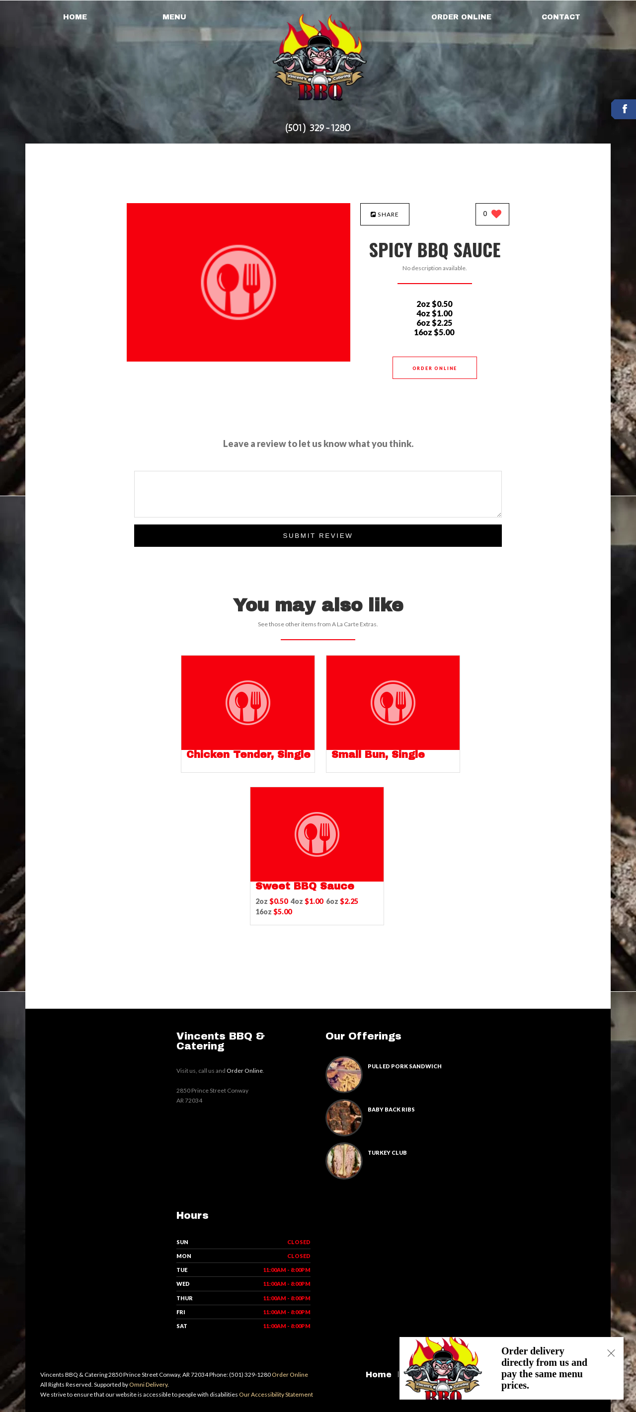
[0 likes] (492, 215)
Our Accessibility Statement (275, 1394)
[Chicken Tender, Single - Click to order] (248, 747)
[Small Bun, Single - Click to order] (393, 747)
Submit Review (318, 535)
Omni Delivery (148, 1384)
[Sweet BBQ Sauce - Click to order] (317, 879)
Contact (561, 17)
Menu (174, 17)
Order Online (461, 17)
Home (75, 17)
